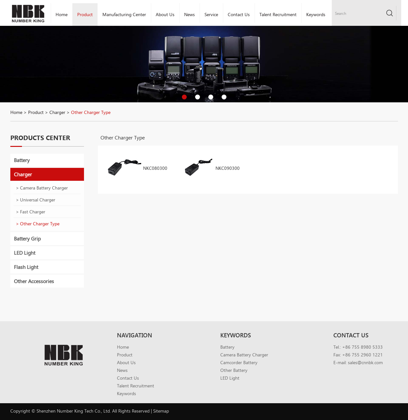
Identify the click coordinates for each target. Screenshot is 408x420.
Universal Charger (37, 200)
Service (211, 14)
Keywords (315, 14)
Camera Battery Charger (44, 188)
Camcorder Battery (238, 362)
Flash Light (26, 266)
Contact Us (239, 14)
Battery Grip (27, 238)
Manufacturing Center (124, 14)
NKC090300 (227, 168)
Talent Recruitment (278, 14)
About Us (165, 14)
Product (85, 14)
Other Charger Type (90, 112)
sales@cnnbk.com (365, 362)
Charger (57, 112)
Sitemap (161, 411)
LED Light (24, 252)
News (189, 14)
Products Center (40, 137)
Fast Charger (32, 212)
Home (62, 14)
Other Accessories (34, 281)
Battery (22, 160)
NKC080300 (155, 168)
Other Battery (233, 370)
